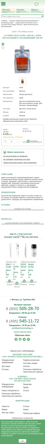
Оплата (26, 366)
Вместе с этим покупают (21, 234)
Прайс (26, 387)
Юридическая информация (8, 361)
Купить (10, 281)
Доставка (6, 366)
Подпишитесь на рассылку (22, 418)
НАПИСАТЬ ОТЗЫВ (22, 209)
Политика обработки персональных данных (33, 370)
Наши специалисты (10, 390)
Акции (26, 409)
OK (22, 441)
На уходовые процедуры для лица (16, 159)
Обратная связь (22, 335)
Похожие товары (11, 237)
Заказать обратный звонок (22, 332)
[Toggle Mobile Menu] (3, 4)
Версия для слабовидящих (22, 351)
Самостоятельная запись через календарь (20, 163)
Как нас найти (8, 413)
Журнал (36, 10)
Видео (4, 409)
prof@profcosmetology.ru (22, 328)
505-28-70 (22, 308)
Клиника (22, 10)
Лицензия (27, 384)
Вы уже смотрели (30, 237)
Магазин (7, 10)
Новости (5, 406)
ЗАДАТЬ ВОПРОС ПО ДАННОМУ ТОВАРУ (22, 223)
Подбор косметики (31, 360)
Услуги (26, 390)
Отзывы (5, 369)
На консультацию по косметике (15, 156)
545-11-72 (22, 321)
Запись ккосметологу (27, 4)
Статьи (26, 406)
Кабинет (32, 4)
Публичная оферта (31, 413)
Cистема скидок (30, 363)
